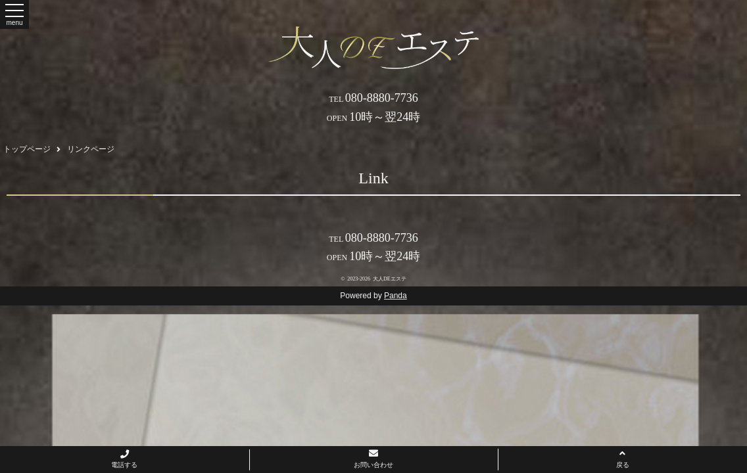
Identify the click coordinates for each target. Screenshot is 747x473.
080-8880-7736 (373, 97)
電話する (124, 459)
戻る (622, 458)
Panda (395, 295)
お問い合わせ (373, 458)
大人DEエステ (389, 279)
